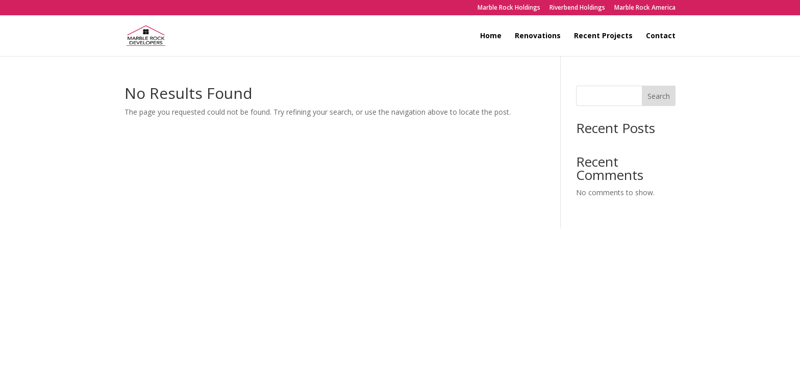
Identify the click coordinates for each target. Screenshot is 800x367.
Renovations (538, 36)
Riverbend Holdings (577, 8)
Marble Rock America (645, 8)
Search (658, 96)
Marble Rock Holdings (509, 8)
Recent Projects (603, 36)
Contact (661, 36)
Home (491, 36)
